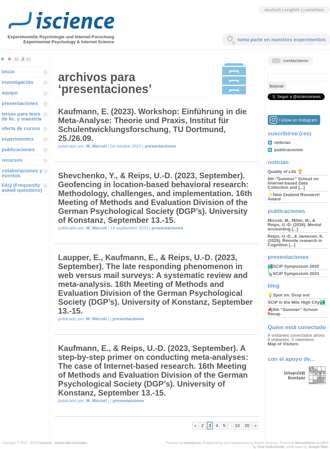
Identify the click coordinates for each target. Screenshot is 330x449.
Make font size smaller (16, 59)
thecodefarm (305, 443)
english (292, 9)
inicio (8, 71)
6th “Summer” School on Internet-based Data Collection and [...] (293, 183)
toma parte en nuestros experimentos (281, 39)
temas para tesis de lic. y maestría (22, 116)
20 (247, 425)
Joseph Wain (318, 447)
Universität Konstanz (70, 443)
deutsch (272, 9)
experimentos (18, 139)
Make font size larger (28, 59)
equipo (10, 92)
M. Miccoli (96, 146)
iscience (45, 443)
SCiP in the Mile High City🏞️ (296, 302)
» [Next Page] (255, 425)
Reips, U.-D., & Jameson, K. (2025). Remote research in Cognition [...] (296, 240)
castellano (313, 9)
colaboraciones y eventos (22, 173)
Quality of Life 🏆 (285, 171)
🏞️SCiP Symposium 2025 (293, 266)
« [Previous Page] (195, 425)
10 (237, 425)
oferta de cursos (21, 128)
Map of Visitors (283, 343)
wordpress (192, 443)
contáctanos (296, 60)
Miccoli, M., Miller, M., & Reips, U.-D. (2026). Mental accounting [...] (294, 224)
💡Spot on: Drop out (288, 295)
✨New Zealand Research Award (294, 196)
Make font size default (22, 59)
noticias (282, 142)
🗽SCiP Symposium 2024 (293, 273)
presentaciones (20, 103)
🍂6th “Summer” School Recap (292, 311)
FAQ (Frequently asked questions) (22, 187)
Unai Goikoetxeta (270, 447)
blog (274, 286)
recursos (12, 160)
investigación (17, 82)
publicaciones (18, 149)
